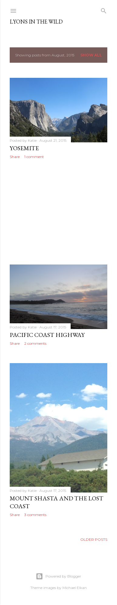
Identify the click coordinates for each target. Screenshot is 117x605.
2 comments (35, 343)
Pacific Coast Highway (47, 335)
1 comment (34, 156)
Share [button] (15, 156)
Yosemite (24, 148)
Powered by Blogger (58, 576)
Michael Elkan (74, 587)
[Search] (103, 9)
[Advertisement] (58, 211)
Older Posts (93, 539)
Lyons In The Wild (36, 21)
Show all (91, 55)
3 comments (35, 514)
